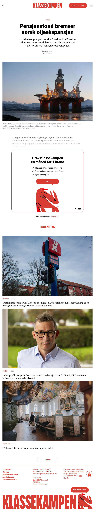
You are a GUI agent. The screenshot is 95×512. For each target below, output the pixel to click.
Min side (5, 472)
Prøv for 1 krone (77, 5)
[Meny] (91, 5)
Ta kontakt (6, 469)
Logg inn (55, 216)
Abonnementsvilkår (9, 479)
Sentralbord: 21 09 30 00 (42, 469)
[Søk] (3, 5)
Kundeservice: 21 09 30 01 (42, 471)
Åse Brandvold (47, 51)
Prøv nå (47, 181)
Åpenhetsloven (8, 477)
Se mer (47, 459)
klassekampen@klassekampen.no (45, 473)
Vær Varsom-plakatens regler (73, 471)
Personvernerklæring (10, 474)
